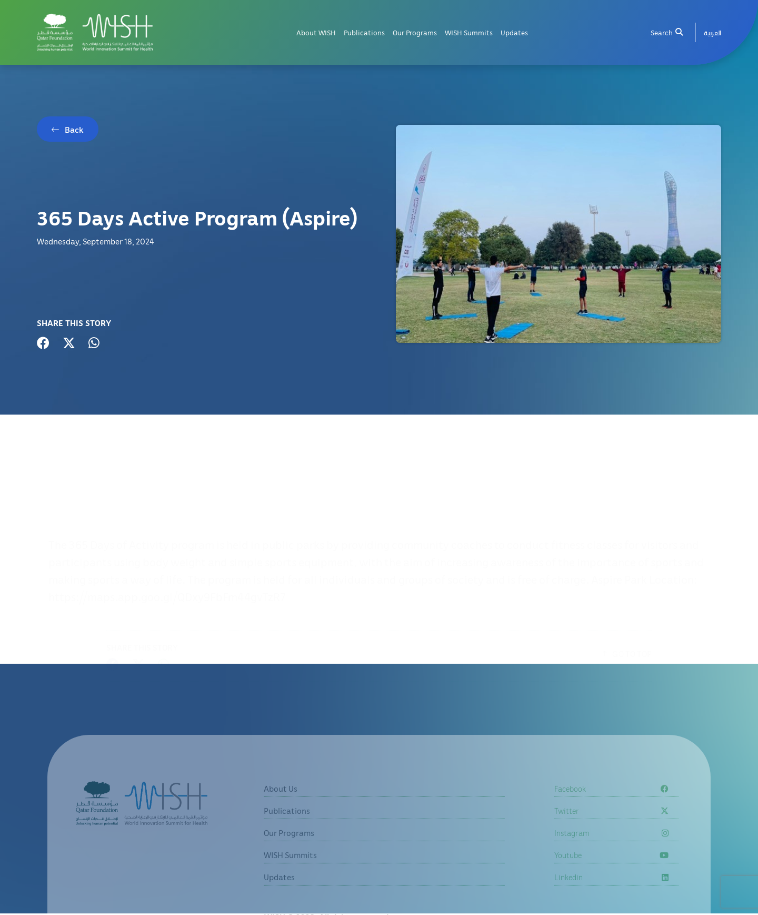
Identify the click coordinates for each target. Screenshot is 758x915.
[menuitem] (712, 32)
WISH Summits (469, 32)
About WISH (316, 32)
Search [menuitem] (666, 32)
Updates (514, 32)
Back (74, 129)
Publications (364, 32)
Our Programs (415, 32)
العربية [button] (712, 32)
